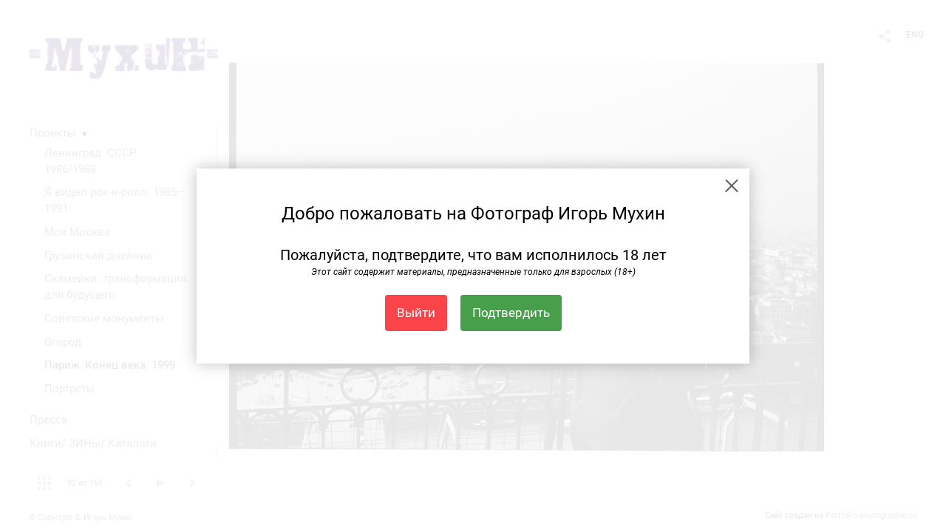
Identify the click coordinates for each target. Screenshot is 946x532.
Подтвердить (511, 312)
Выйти (416, 312)
